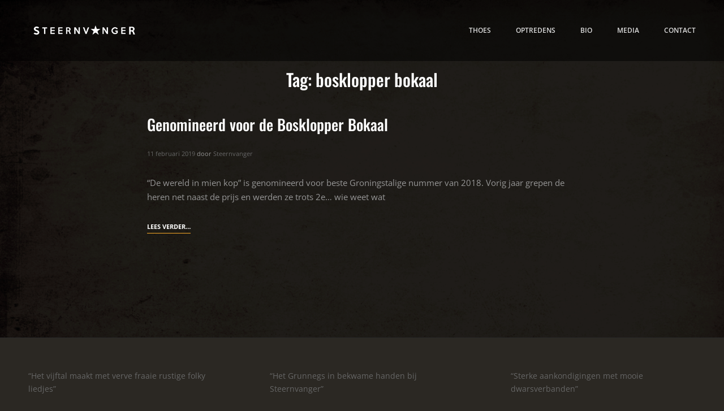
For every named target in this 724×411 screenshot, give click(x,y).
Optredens (535, 29)
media (628, 29)
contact (680, 29)
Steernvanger (233, 153)
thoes (480, 29)
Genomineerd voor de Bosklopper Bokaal (267, 124)
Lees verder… (169, 226)
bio (586, 29)
